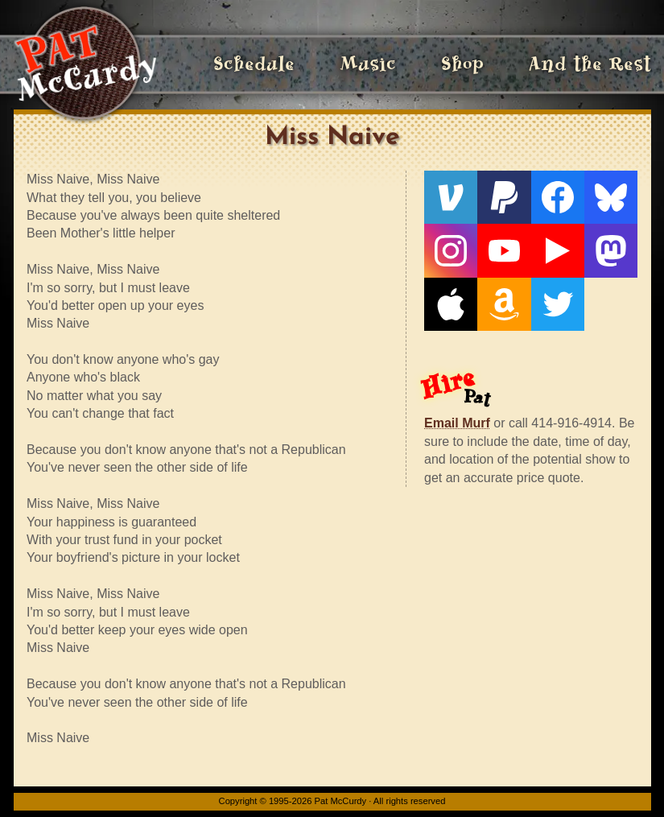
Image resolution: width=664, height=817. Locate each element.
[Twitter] (557, 304)
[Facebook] (557, 197)
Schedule (254, 64)
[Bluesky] (610, 197)
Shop (462, 64)
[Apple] (450, 304)
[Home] (85, 64)
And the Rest (590, 64)
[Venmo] (450, 197)
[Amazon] (503, 304)
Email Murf (457, 423)
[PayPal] (503, 197)
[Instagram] (450, 250)
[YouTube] (503, 250)
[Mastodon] (610, 250)
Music (368, 64)
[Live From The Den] (557, 250)
